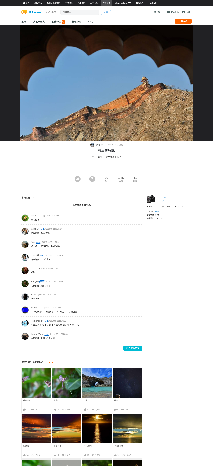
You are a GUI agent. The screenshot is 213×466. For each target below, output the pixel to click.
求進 (95, 144)
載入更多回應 (132, 348)
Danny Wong (37, 334)
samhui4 (35, 255)
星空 (116, 400)
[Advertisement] (106, 168)
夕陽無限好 (58, 446)
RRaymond (36, 321)
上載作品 (183, 21)
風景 (86, 400)
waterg (34, 307)
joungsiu (35, 281)
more (50, 362)
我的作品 (58, 22)
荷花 (86, 465)
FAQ (90, 21)
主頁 (23, 21)
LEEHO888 (36, 268)
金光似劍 (88, 446)
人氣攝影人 (39, 21)
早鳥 (55, 400)
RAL (33, 242)
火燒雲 (26, 446)
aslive (33, 215)
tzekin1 (34, 229)
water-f (34, 294)
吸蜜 (116, 465)
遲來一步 (27, 400)
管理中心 (76, 21)
